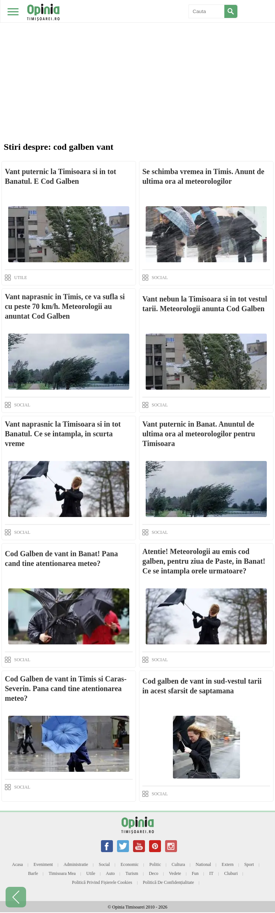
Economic (129, 864)
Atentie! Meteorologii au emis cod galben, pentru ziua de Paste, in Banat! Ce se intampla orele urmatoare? (203, 561)
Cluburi (231, 873)
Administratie (75, 864)
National (203, 864)
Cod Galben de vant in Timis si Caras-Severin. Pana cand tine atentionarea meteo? (66, 688)
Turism (132, 873)
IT (211, 873)
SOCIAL (160, 277)
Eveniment (43, 864)
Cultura (178, 864)
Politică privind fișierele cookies (102, 882)
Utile (90, 873)
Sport (249, 864)
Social (104, 864)
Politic (155, 864)
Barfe (33, 873)
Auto (110, 873)
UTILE (20, 277)
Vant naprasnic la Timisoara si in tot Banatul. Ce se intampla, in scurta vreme (63, 434)
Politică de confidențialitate (168, 882)
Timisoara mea (62, 873)
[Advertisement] (137, 56)
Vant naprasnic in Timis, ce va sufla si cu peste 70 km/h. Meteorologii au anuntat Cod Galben (65, 306)
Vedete (175, 873)
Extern (228, 864)
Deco (153, 873)
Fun (195, 873)
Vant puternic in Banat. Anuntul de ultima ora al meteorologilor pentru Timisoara (198, 434)
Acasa (17, 864)
